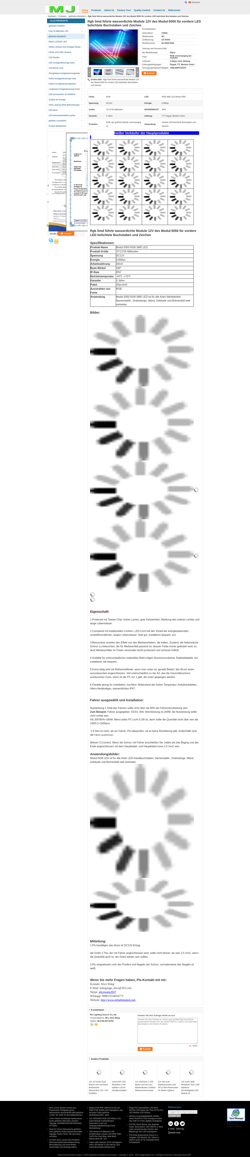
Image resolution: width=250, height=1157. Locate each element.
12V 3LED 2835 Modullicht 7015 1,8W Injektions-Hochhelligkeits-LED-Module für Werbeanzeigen (190, 1089)
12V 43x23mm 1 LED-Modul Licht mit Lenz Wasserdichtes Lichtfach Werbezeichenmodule (145, 1086)
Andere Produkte (234, 1126)
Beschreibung (233, 1124)
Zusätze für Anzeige (57, 100)
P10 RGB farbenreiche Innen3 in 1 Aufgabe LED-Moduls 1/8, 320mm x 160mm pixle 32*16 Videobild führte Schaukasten (144, 1138)
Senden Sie (174, 1115)
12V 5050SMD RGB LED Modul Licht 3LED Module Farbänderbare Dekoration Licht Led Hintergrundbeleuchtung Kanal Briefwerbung (105, 1123)
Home (85, 10)
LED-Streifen (54, 57)
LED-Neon (53, 110)
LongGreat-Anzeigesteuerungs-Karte (64, 89)
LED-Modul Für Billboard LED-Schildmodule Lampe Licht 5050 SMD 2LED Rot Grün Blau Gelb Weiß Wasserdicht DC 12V (105, 1135)
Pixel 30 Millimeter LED (58, 31)
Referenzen (174, 10)
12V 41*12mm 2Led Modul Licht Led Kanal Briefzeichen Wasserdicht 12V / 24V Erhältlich (98, 1087)
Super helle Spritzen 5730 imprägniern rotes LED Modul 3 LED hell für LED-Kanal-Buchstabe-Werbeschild (105, 1144)
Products (96, 10)
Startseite (52, 16)
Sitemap (180, 1128)
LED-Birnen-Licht (56, 68)
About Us (109, 10)
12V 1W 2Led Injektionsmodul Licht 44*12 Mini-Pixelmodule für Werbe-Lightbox (168, 1086)
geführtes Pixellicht (57, 26)
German (196, 2)
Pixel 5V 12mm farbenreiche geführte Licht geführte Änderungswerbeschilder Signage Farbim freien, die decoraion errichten (65, 1133)
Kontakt (150, 73)
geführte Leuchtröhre (57, 121)
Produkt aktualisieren (57, 126)
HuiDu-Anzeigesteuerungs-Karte (62, 78)
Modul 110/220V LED (58, 42)
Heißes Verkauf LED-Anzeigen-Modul (64, 47)
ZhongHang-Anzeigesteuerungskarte (64, 73)
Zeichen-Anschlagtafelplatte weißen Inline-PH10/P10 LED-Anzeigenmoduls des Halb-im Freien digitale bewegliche (145, 1118)
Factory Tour (124, 10)
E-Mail (171, 1128)
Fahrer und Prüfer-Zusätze (60, 52)
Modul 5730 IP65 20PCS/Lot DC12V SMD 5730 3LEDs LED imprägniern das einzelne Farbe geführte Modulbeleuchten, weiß (106, 1111)
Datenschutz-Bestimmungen (70, 1155)
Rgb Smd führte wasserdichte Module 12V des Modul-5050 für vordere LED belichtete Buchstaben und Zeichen (115, 82)
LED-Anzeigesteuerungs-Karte (62, 63)
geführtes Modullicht (77, 16)
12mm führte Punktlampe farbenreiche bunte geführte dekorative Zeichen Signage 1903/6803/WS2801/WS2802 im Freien (65, 1122)
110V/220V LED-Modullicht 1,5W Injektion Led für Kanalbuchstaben (119, 1086)
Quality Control (142, 10)
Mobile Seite (174, 1133)
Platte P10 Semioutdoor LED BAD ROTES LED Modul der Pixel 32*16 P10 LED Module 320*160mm (146, 1110)
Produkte (62, 16)
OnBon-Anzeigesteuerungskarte (62, 84)
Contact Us (159, 10)
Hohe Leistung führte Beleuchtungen (64, 105)
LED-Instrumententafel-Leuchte (62, 115)
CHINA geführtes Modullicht (95, 1155)
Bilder (229, 1122)
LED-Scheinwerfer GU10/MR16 (62, 94)
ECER (188, 1155)
